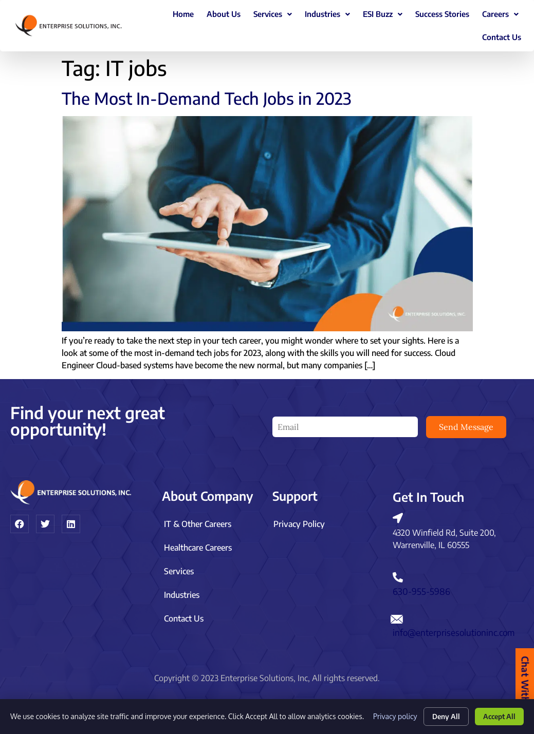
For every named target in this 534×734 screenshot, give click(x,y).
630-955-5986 (421, 587)
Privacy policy (389, 714)
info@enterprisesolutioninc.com (453, 628)
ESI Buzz (382, 13)
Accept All (497, 714)
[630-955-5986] (398, 574)
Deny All (441, 714)
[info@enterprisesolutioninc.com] (397, 615)
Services (272, 13)
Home (183, 13)
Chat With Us (525, 686)
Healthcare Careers (198, 544)
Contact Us (501, 37)
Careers (500, 13)
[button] (272, 14)
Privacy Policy (299, 520)
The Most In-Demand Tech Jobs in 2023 (207, 98)
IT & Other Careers (197, 520)
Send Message (466, 427)
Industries (327, 13)
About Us (224, 13)
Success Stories (442, 13)
